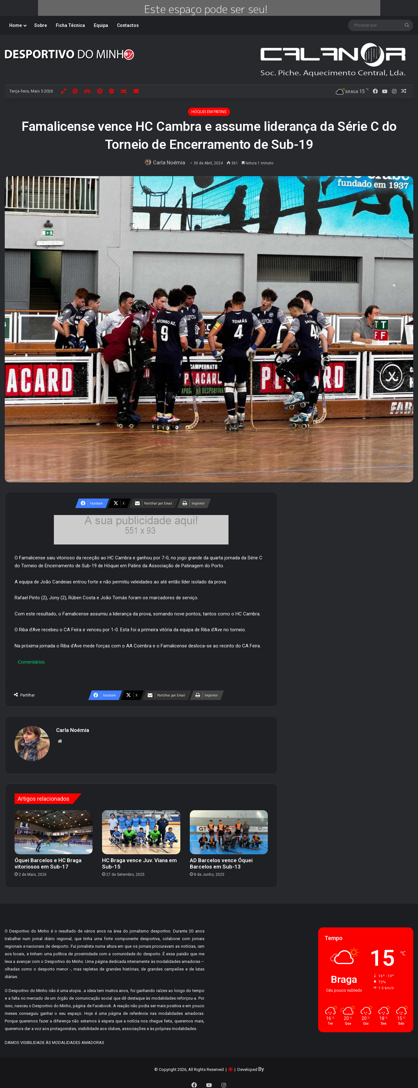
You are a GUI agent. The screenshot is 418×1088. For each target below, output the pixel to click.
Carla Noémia (170, 162)
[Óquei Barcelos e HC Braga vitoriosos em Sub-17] (54, 829)
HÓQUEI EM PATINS (209, 111)
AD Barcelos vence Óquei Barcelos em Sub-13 (221, 860)
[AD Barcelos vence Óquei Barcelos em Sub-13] (229, 829)
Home (15, 25)
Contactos (128, 25)
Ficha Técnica (70, 25)
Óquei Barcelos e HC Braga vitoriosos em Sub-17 (48, 860)
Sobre (40, 25)
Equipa (101, 25)
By (261, 1066)
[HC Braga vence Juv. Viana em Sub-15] (141, 829)
